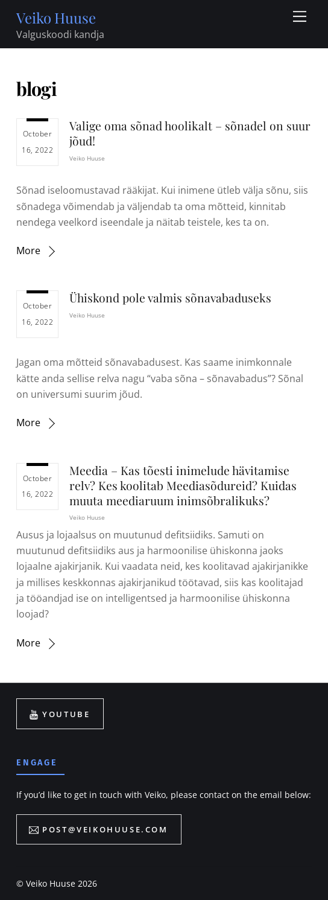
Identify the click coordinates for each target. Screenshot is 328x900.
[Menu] (300, 16)
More (28, 250)
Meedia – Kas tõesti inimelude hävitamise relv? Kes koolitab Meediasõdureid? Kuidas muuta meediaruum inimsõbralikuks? (183, 485)
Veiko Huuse (87, 158)
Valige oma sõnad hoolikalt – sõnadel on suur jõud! (190, 133)
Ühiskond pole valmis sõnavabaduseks (170, 297)
